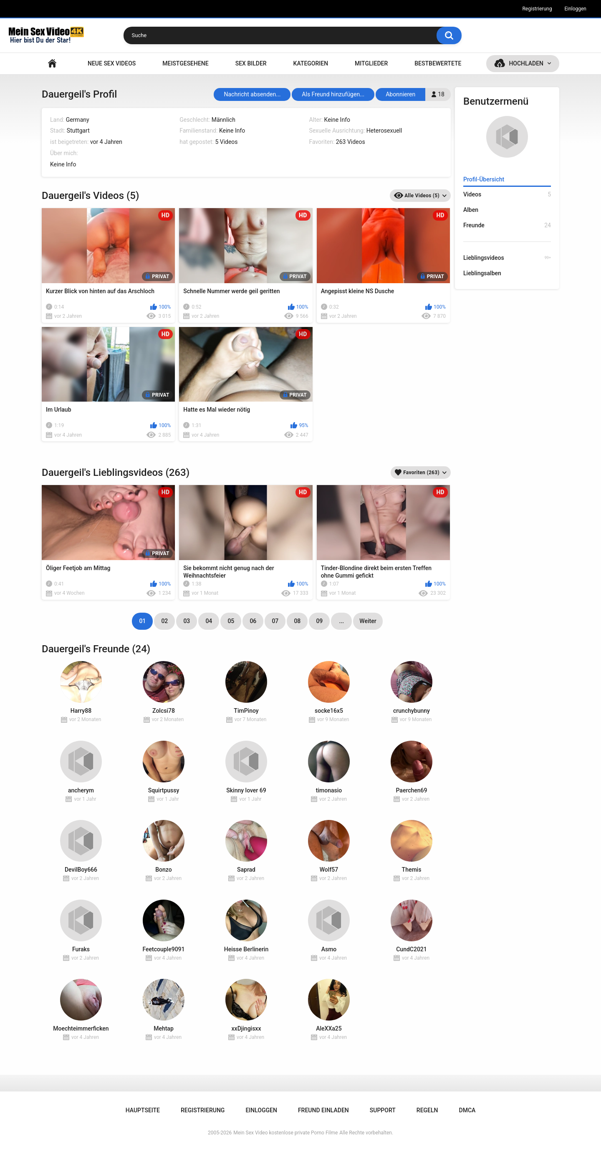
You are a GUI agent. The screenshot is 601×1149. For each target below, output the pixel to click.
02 (164, 621)
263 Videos (350, 141)
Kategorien (310, 63)
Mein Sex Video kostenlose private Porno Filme (285, 1133)
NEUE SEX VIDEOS (112, 63)
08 (297, 621)
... (341, 621)
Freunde (507, 225)
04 (208, 621)
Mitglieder (371, 63)
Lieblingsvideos (507, 257)
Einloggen (575, 9)
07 (275, 621)
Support (383, 1110)
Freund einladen (323, 1110)
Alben (470, 209)
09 (319, 621)
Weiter (367, 621)
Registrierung (537, 9)
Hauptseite (52, 63)
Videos (507, 194)
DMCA (467, 1110)
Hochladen (526, 63)
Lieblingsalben (482, 273)
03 (186, 621)
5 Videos (226, 141)
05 (230, 621)
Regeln (427, 1110)
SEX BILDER (251, 63)
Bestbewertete (437, 63)
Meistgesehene (185, 63)
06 (253, 621)
